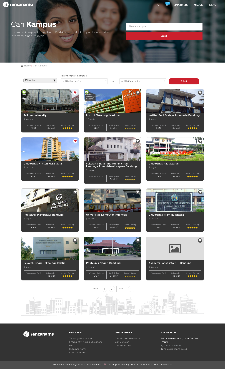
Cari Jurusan (122, 342)
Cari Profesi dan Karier (128, 338)
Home (27, 66)
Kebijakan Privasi (79, 352)
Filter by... (40, 81)
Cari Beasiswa (123, 345)
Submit (184, 81)
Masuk (198, 5)
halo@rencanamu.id (174, 349)
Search (164, 36)
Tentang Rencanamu (81, 338)
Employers (181, 5)
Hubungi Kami (77, 349)
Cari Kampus (40, 66)
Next (121, 289)
